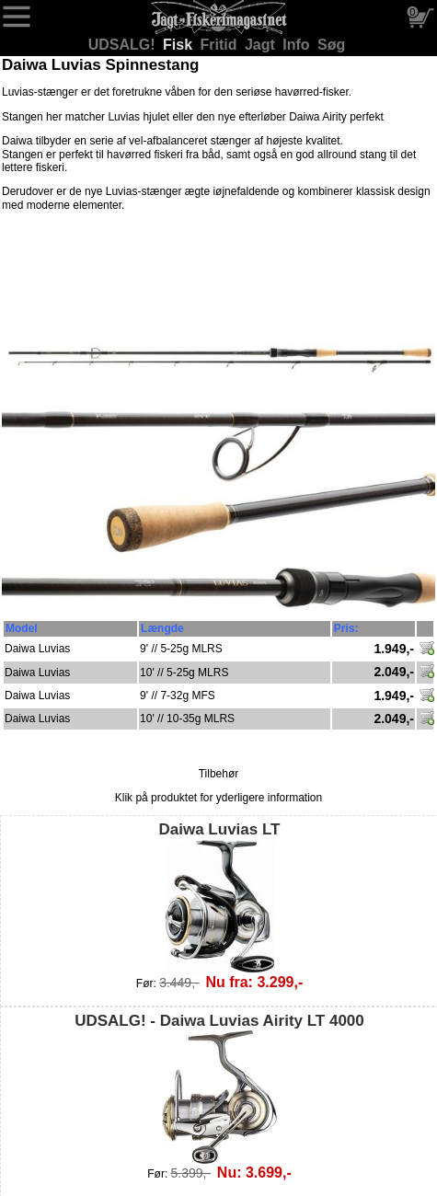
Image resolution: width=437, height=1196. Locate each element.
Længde (162, 628)
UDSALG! (123, 44)
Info (298, 44)
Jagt (262, 44)
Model (22, 628)
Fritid (221, 44)
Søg (331, 44)
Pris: (346, 628)
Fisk (179, 44)
